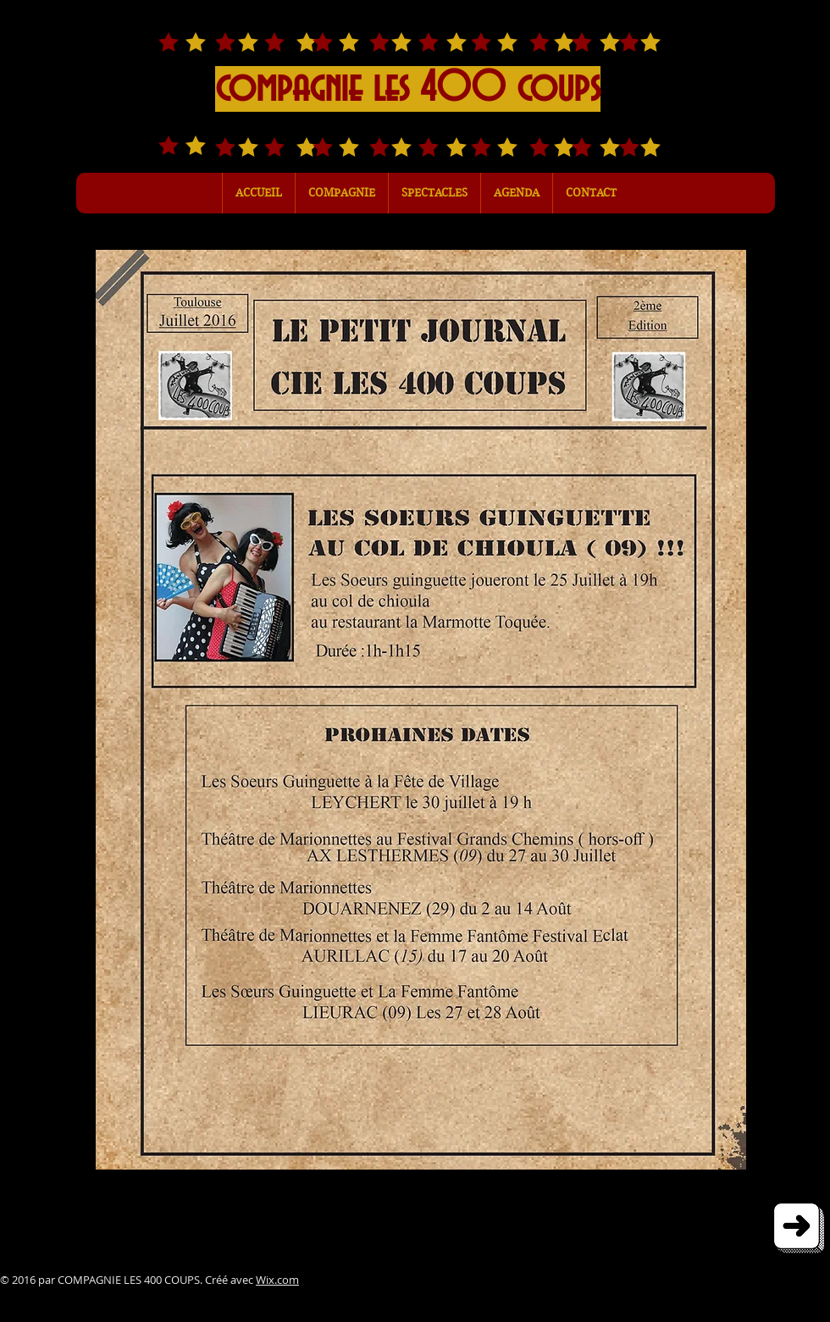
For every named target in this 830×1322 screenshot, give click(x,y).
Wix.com (277, 1279)
